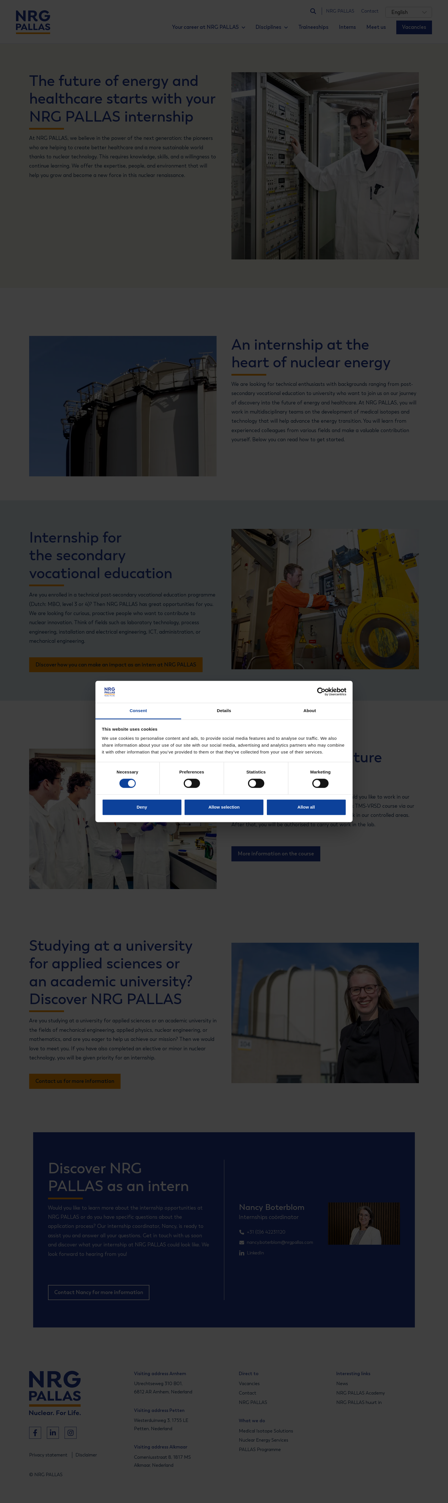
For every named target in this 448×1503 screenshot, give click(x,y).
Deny (142, 807)
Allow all (306, 807)
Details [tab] (224, 710)
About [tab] (309, 710)
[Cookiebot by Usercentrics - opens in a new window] (321, 692)
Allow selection (223, 807)
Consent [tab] (138, 710)
